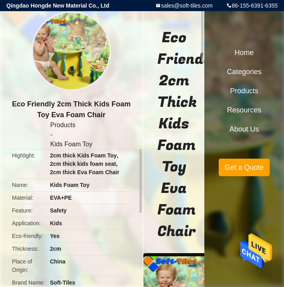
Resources (244, 110)
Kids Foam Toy (71, 144)
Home (244, 53)
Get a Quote (244, 167)
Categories (244, 72)
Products (62, 125)
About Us (244, 129)
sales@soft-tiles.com (186, 5)
